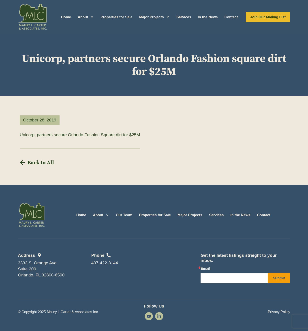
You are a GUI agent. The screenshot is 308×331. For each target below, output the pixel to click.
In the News (208, 17)
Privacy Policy (279, 312)
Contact (231, 17)
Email (205, 268)
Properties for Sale (116, 17)
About (86, 17)
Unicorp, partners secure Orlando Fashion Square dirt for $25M (80, 134)
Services (183, 17)
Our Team (124, 215)
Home (66, 17)
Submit (279, 278)
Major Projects (154, 17)
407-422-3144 (104, 263)
